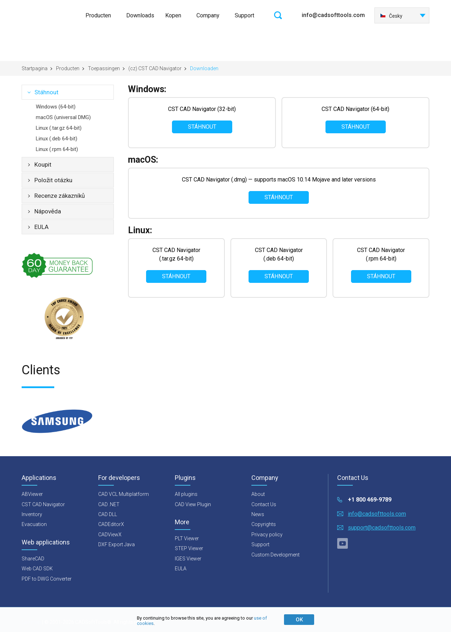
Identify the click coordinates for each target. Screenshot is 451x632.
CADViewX (110, 534)
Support (244, 15)
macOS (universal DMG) (63, 117)
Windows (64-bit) (56, 107)
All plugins (186, 494)
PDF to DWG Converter (47, 579)
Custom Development (275, 555)
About (258, 494)
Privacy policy (267, 534)
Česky (391, 16)
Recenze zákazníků (59, 195)
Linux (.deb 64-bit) (56, 138)
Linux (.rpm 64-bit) (57, 149)
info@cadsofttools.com (333, 15)
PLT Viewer (187, 538)
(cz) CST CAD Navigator (155, 68)
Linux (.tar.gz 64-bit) (59, 128)
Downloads (140, 15)
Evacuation (34, 524)
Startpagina (35, 68)
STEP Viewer (189, 548)
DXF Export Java (116, 544)
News (257, 514)
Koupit (42, 164)
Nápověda (47, 211)
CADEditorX (111, 524)
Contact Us (263, 504)
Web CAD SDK (37, 568)
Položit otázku (53, 180)
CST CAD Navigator (43, 504)
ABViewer (32, 494)
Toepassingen (104, 68)
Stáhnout (46, 92)
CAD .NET (108, 504)
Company (207, 15)
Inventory (32, 514)
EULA (41, 226)
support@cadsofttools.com (382, 527)
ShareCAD (33, 558)
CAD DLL (107, 514)
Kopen (173, 15)
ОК (299, 619)
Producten (98, 15)
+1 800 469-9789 (369, 499)
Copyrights (263, 524)
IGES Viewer (188, 558)
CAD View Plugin (193, 504)
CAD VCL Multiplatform (123, 494)
